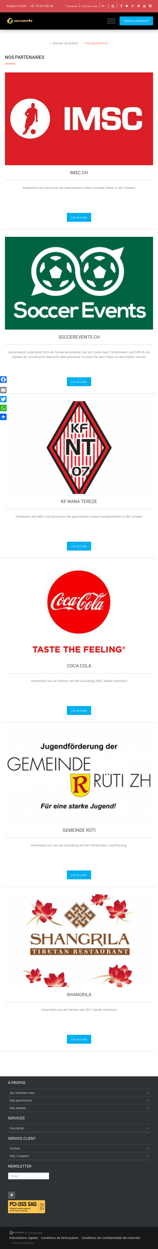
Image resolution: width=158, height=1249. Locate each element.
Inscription (17, 1128)
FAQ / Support (19, 1156)
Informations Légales (23, 1238)
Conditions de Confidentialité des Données (111, 1238)
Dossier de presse (65, 43)
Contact (15, 1148)
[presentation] (39, 1187)
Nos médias (18, 1108)
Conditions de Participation (60, 1238)
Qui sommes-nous (22, 1093)
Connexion (72, 6)
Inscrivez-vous (89, 6)
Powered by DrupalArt (23, 1242)
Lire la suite (79, 217)
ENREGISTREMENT (136, 21)
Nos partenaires (96, 43)
